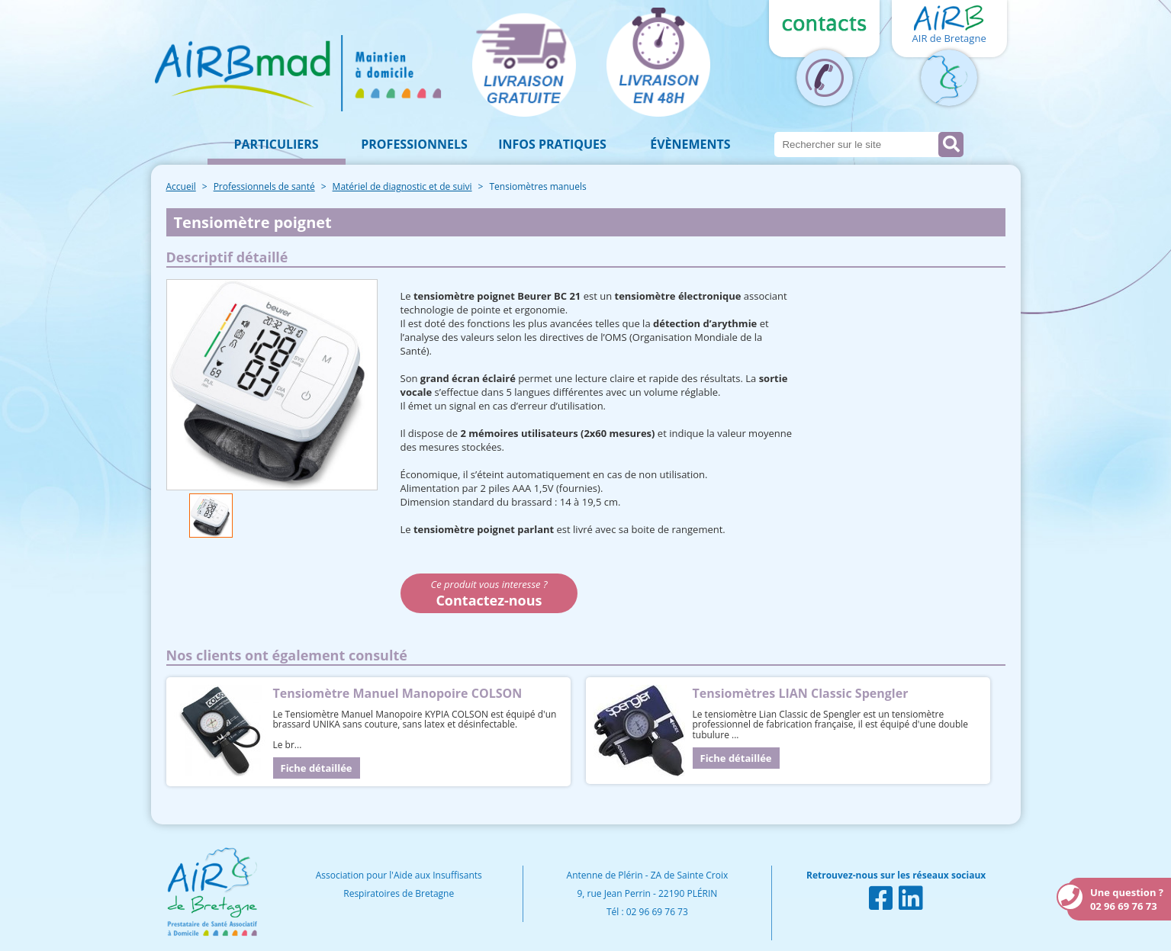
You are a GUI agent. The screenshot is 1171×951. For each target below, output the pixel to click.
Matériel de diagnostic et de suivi (402, 186)
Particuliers (276, 144)
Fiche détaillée (316, 768)
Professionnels (414, 144)
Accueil (181, 186)
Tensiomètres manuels (537, 186)
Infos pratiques (552, 144)
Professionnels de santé (264, 186)
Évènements (690, 144)
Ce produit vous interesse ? (489, 593)
